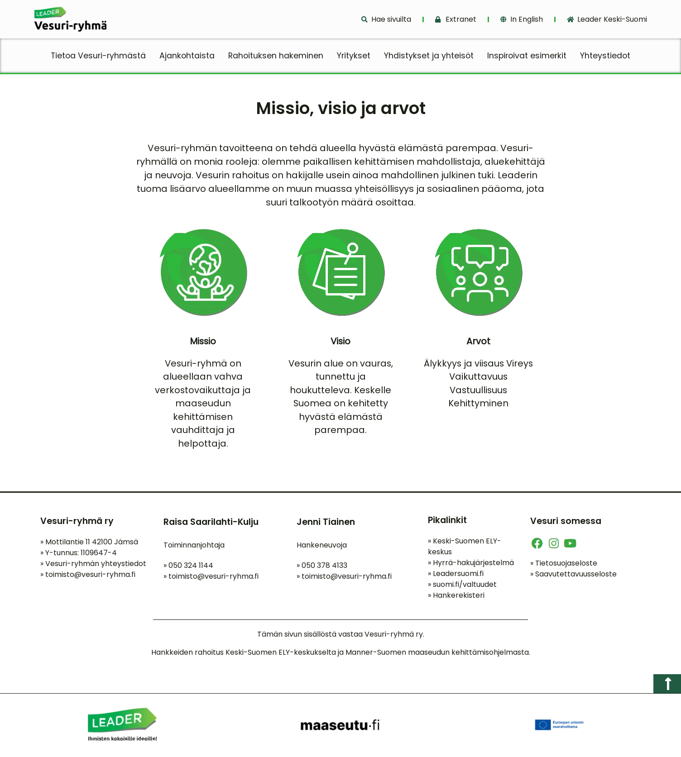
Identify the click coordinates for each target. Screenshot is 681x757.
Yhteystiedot (605, 55)
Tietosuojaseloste (563, 565)
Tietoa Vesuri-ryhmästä (98, 55)
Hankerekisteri (456, 597)
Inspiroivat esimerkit (526, 55)
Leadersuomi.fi (456, 575)
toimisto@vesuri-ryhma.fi (90, 576)
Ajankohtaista (187, 55)
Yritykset (353, 55)
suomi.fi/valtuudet (462, 586)
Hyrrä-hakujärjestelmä (471, 564)
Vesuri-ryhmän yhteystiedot (93, 566)
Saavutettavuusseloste (573, 576)
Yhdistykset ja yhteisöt (429, 55)
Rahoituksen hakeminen (275, 55)
